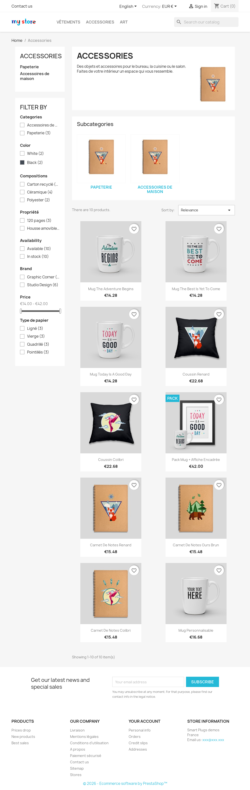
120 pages (39, 220)
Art (124, 22)
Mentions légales (84, 736)
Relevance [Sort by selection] (206, 210)
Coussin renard (196, 374)
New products (23, 736)
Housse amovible (43, 228)
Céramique (40, 192)
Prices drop (21, 730)
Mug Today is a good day (111, 374)
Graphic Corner (43, 277)
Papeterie (29, 66)
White (35, 153)
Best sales (20, 743)
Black (35, 162)
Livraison (77, 730)
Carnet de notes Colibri (111, 630)
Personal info (140, 730)
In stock (38, 256)
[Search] (206, 22)
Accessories (100, 22)
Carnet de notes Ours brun (196, 545)
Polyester (38, 200)
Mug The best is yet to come (196, 288)
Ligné (35, 328)
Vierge (36, 336)
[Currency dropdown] (170, 7)
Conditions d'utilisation (89, 743)
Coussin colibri (111, 459)
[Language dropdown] (128, 7)
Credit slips (138, 743)
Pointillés (38, 352)
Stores (76, 774)
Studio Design (42, 285)
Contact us (21, 6)
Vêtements (68, 22)
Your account (144, 721)
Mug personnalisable (195, 630)
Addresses (138, 749)
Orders (135, 736)
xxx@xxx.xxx (213, 739)
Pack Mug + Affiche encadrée (196, 459)
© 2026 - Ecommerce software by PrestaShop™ (125, 783)
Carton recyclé (43, 184)
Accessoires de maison (34, 76)
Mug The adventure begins (111, 288)
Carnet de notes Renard (110, 545)
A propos (77, 749)
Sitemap (77, 768)
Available (39, 248)
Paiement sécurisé (85, 755)
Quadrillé (38, 344)
